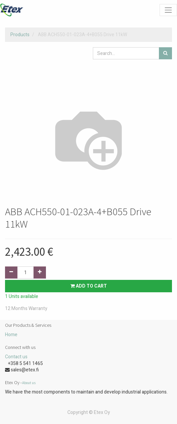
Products (20, 34)
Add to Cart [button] (88, 286)
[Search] (165, 53)
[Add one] (40, 272)
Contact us (16, 356)
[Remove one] (11, 272)
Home (11, 334)
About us (29, 382)
